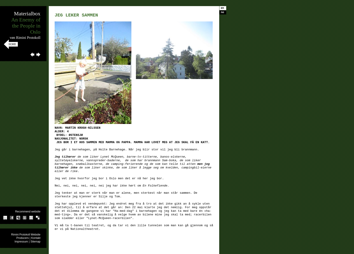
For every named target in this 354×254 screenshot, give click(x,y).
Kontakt (35, 238)
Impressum (21, 241)
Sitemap (35, 241)
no (222, 12)
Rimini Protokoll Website (25, 234)
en (222, 7)
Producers (22, 238)
